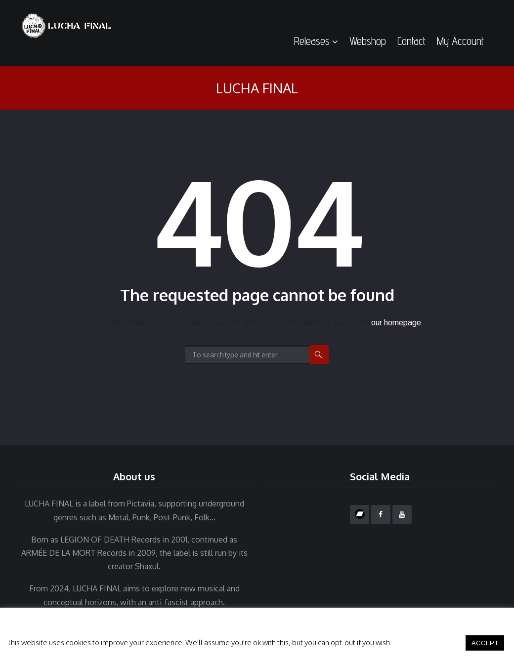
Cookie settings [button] (428, 642)
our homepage (396, 322)
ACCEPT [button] (484, 643)
